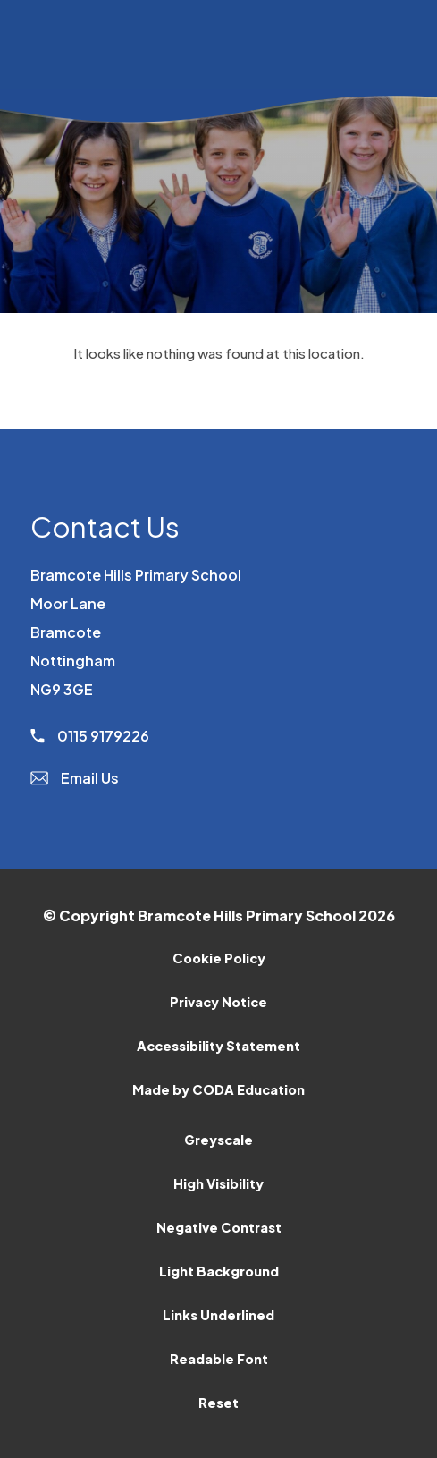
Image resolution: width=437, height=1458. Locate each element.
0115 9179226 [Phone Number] (89, 735)
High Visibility (218, 1183)
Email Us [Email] (74, 777)
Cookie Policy (218, 958)
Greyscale (218, 1140)
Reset (218, 1402)
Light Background (219, 1271)
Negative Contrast (219, 1227)
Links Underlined (218, 1315)
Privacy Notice (218, 1002)
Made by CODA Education (218, 1089)
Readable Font (219, 1359)
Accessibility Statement (218, 1046)
